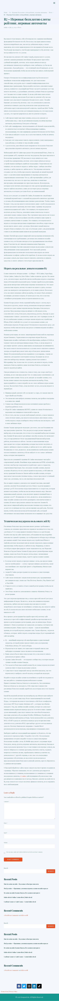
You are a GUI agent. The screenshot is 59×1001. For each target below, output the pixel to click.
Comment (6, 801)
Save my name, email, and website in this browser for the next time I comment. (24, 852)
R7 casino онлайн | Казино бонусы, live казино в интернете (22, 893)
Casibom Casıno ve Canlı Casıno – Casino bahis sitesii (20, 902)
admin (5, 27)
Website (5, 842)
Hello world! (24, 915)
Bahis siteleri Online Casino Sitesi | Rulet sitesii (18, 897)
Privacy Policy (13, 991)
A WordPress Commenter (11, 915)
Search (6, 868)
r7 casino (23, 776)
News (19, 27)
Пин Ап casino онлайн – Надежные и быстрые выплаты (21, 884)
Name (5, 823)
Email (5, 833)
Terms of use (4, 991)
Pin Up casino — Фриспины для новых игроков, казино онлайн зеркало (26, 888)
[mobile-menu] (54, 3)
